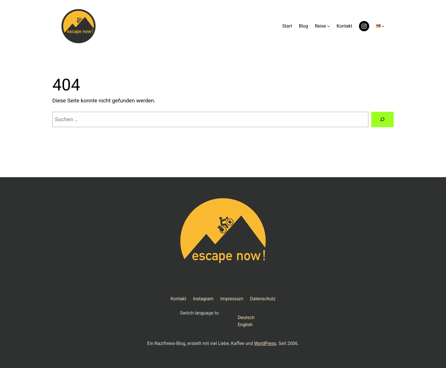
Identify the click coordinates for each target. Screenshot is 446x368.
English (245, 324)
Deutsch (246, 317)
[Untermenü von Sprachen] (383, 26)
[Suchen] (382, 119)
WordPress (265, 343)
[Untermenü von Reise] (328, 26)
